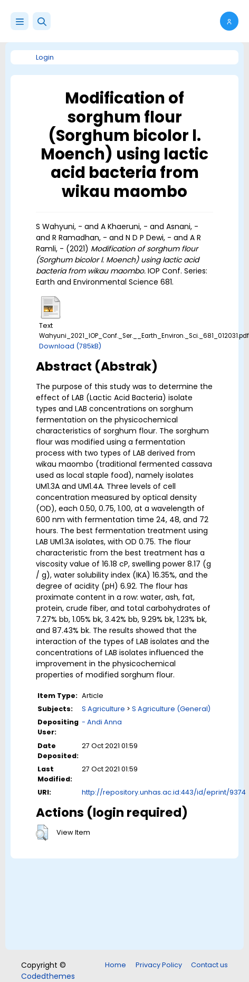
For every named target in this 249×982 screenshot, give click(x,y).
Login (45, 57)
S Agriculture (103, 708)
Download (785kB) (70, 346)
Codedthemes (48, 976)
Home (115, 964)
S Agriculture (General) (171, 708)
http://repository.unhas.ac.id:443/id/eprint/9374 (164, 792)
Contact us (209, 964)
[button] (42, 21)
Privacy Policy (159, 964)
